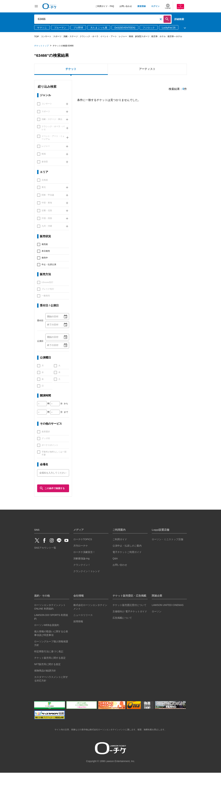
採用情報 (78, 634)
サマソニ (42, 27)
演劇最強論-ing (81, 571)
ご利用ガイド (120, 552)
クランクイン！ (81, 578)
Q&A (115, 571)
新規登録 (141, 6)
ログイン (155, 6)
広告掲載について (122, 631)
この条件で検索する (52, 488)
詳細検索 (179, 19)
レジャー (123, 36)
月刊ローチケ (80, 558)
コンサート (46, 36)
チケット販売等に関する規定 (50, 671)
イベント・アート (108, 36)
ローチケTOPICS (82, 552)
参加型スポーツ (142, 36)
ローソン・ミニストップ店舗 (167, 552)
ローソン (156, 624)
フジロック (149, 27)
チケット (70, 68)
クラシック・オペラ (89, 36)
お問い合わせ (125, 6)
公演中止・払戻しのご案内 (127, 558)
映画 (131, 36)
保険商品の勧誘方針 (45, 683)
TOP (36, 36)
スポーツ (57, 36)
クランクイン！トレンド (86, 584)
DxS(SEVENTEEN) (124, 27)
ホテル (163, 36)
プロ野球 (78, 27)
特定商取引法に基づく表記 (48, 664)
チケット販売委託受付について (129, 618)
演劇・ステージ (70, 36)
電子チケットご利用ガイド (127, 565)
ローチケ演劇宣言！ (84, 565)
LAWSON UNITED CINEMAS (168, 618)
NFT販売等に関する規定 (47, 677)
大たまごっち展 (98, 27)
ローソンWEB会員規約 (46, 638)
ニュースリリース (83, 628)
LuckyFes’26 (169, 27)
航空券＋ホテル (175, 36)
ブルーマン (60, 27)
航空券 (154, 36)
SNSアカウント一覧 (45, 560)
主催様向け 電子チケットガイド (130, 624)
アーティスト (147, 68)
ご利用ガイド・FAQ (104, 6)
